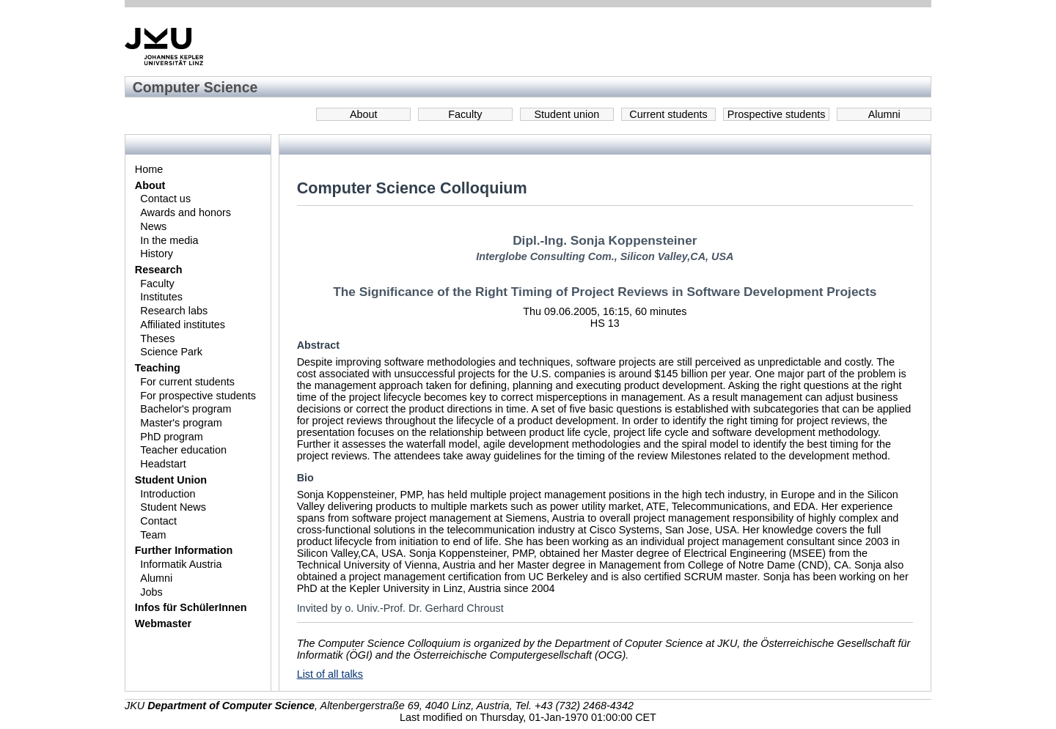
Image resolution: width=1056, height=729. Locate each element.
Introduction (167, 494)
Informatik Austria (180, 564)
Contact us (165, 198)
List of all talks (330, 674)
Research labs (174, 311)
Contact (158, 521)
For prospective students (198, 395)
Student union (567, 114)
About (364, 114)
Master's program (181, 423)
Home (149, 169)
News (153, 226)
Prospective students (776, 114)
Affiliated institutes (182, 324)
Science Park (171, 352)
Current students (668, 114)
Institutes (161, 297)
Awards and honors (185, 212)
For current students (187, 382)
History (156, 253)
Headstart (163, 464)
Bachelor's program (185, 409)
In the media (169, 240)
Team (153, 535)
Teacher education (183, 450)
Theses (157, 338)
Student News (173, 507)
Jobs (151, 592)
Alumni (884, 114)
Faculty (465, 114)
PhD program (171, 437)
